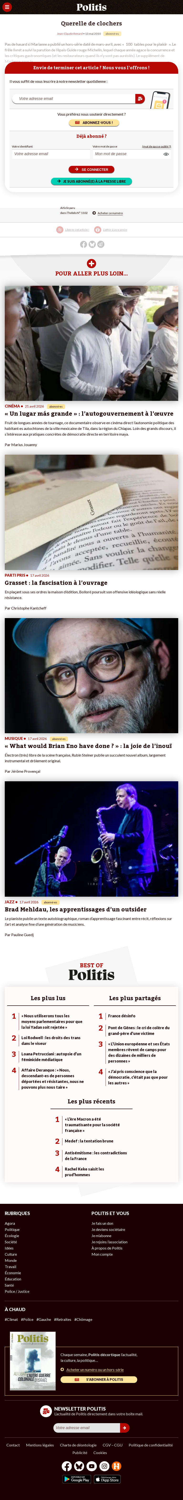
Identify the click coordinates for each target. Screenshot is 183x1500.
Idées (9, 1248)
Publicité (79, 1452)
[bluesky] (79, 1466)
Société (11, 1241)
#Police (27, 1319)
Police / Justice (17, 1291)
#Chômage (83, 1319)
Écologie (12, 1235)
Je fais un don (102, 1223)
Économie (13, 1272)
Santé (9, 1285)
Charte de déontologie (78, 1445)
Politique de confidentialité (151, 1445)
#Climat (11, 1319)
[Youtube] (91, 1466)
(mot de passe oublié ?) (156, 146)
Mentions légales (40, 1445)
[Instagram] (104, 1466)
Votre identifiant (22, 146)
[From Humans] (116, 1466)
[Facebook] (67, 1466)
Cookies (100, 1452)
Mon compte (102, 1254)
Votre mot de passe (105, 146)
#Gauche (43, 1319)
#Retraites (62, 1319)
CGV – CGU (112, 1445)
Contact (13, 1445)
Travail (10, 1266)
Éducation (13, 1279)
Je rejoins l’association (109, 1241)
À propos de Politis (107, 1248)
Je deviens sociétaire (108, 1229)
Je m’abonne (101, 1235)
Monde (11, 1260)
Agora (10, 1223)
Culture (11, 1254)
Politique (12, 1229)
